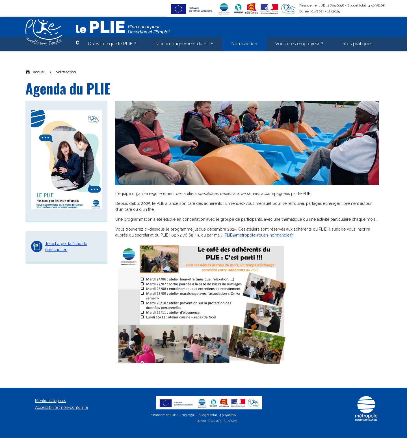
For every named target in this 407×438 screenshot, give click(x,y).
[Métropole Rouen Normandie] (366, 419)
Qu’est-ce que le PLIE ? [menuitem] (112, 53)
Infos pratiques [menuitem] (357, 53)
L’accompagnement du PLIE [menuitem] (183, 53)
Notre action (65, 72)
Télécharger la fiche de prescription (66, 246)
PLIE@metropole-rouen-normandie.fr (259, 235)
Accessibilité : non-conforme (61, 407)
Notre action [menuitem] (244, 53)
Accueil (39, 72)
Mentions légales (50, 400)
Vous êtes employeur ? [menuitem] (299, 53)
